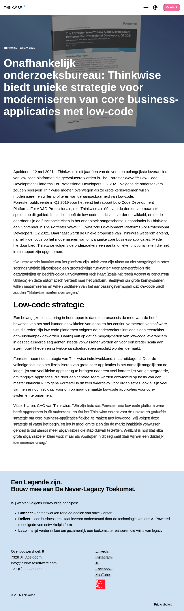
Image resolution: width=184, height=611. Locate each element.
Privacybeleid (163, 604)
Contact (171, 7)
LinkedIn (102, 551)
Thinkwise (11, 47)
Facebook (104, 569)
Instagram (104, 557)
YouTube (103, 575)
